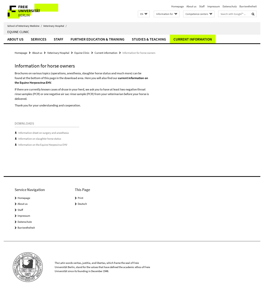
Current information (192, 39)
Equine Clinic (18, 32)
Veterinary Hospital (55, 26)
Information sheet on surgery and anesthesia (43, 132)
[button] (144, 14)
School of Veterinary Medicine (24, 26)
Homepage (177, 6)
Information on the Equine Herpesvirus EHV (42, 144)
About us (191, 6)
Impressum (213, 6)
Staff (202, 6)
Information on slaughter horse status (39, 138)
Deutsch (82, 203)
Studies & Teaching (149, 39)
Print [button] (80, 198)
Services (38, 39)
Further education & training (97, 39)
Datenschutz (230, 6)
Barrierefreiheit (248, 6)
